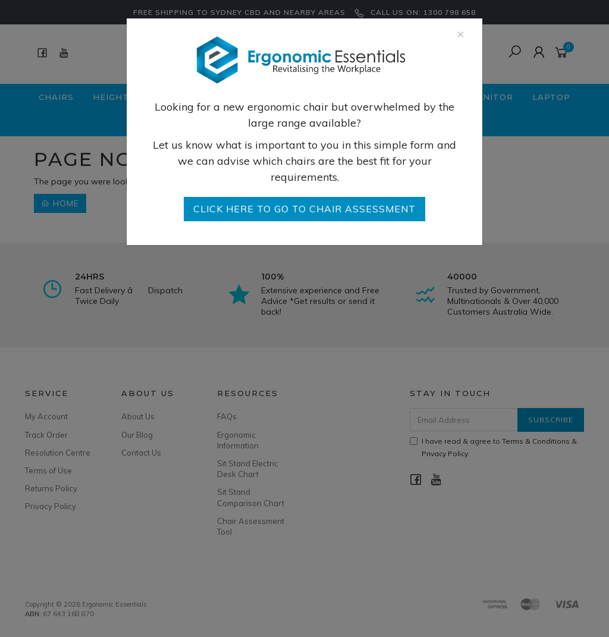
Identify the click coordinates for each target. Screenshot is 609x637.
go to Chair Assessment (304, 209)
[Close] (460, 33)
